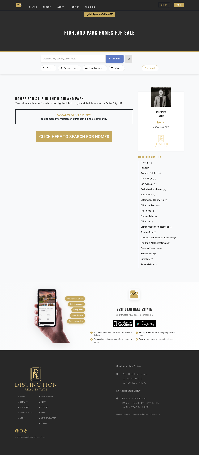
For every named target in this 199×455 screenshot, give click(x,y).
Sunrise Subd (148, 232)
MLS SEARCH (24, 407)
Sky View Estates (151, 173)
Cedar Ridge (148, 178)
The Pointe (147, 210)
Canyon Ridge (149, 216)
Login (179, 5)
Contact (75, 7)
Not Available (149, 184)
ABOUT (42, 402)
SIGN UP (43, 423)
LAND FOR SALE (46, 397)
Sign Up (164, 5)
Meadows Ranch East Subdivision (158, 237)
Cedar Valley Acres (151, 248)
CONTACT (23, 402)
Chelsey (146, 162)
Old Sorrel (147, 221)
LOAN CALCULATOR (47, 418)
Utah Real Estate (27, 437)
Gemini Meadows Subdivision (156, 226)
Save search (150, 68)
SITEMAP (43, 407)
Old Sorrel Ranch (150, 205)
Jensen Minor (149, 264)
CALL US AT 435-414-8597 (74, 114)
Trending (90, 7)
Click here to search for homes (74, 136)
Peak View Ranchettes (153, 189)
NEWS (42, 413)
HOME (21, 397)
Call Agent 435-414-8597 (99, 14)
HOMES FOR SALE (26, 413)
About (60, 7)
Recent (47, 7)
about (161, 122)
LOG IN (21, 418)
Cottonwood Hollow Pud (154, 200)
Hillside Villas (148, 253)
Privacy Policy (40, 437)
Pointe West (148, 194)
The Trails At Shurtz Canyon (155, 243)
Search (33, 7)
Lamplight (147, 259)
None (145, 167)
